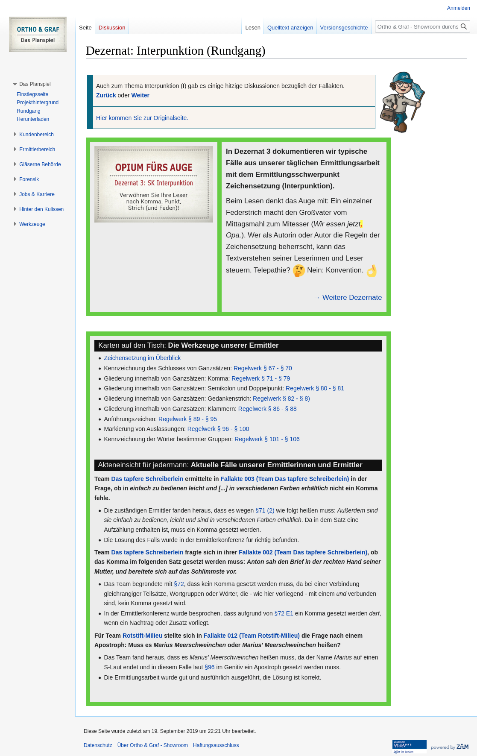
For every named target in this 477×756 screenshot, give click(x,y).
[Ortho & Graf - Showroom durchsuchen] (422, 26)
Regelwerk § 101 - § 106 (267, 439)
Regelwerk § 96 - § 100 (218, 428)
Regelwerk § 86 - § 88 (267, 408)
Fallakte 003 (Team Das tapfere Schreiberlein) (284, 478)
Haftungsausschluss (216, 745)
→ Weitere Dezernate (347, 297)
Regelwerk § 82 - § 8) (281, 398)
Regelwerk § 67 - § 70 (263, 368)
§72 (179, 583)
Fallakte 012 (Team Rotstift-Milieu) (252, 635)
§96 (209, 667)
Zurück (106, 95)
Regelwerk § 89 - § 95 (187, 419)
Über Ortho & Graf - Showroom (152, 745)
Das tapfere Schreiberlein (147, 478)
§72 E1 (284, 613)
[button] (34, 84)
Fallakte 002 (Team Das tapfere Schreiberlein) (303, 552)
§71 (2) (264, 510)
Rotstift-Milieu (142, 635)
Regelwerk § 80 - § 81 (315, 388)
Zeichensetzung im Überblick (142, 358)
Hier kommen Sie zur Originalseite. (142, 117)
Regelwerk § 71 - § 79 (260, 378)
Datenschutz (98, 745)
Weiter (141, 95)
